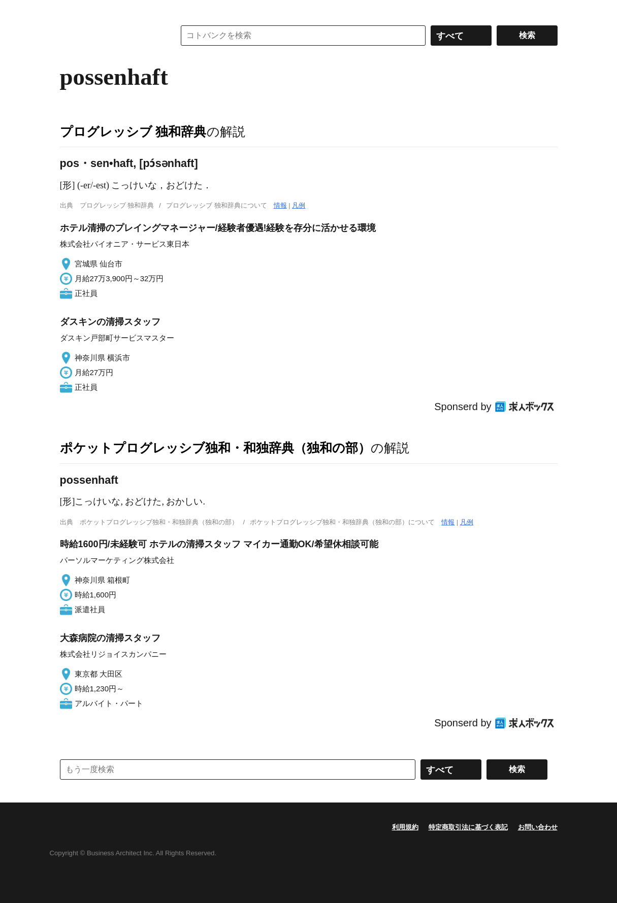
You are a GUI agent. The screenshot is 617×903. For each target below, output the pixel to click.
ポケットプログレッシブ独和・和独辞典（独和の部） (215, 448)
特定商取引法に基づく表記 (468, 827)
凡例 (298, 205)
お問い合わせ (538, 827)
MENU (70, 10)
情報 (280, 205)
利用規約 (405, 827)
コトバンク (110, 35)
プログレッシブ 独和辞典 (133, 131)
